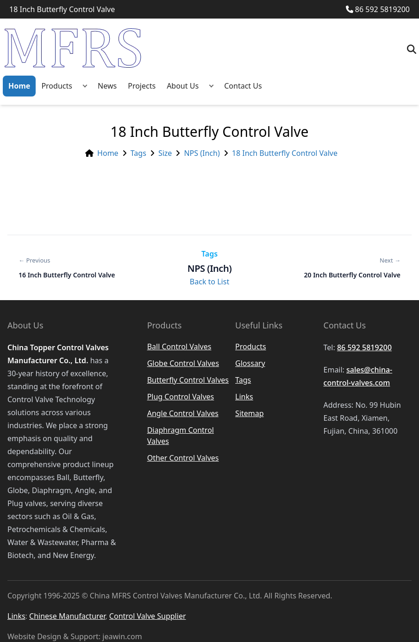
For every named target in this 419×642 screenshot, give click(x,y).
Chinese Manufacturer (67, 616)
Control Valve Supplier (147, 616)
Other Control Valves (183, 458)
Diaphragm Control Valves (180, 435)
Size (165, 153)
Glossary (250, 363)
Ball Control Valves (179, 346)
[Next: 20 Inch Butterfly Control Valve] (352, 268)
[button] (85, 86)
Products (56, 86)
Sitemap (249, 413)
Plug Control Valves (180, 397)
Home (19, 86)
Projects (142, 86)
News (107, 86)
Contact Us (243, 86)
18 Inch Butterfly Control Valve (285, 153)
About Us (183, 86)
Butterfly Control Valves (188, 380)
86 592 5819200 (378, 9)
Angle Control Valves (183, 413)
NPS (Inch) (201, 153)
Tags (138, 153)
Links (244, 397)
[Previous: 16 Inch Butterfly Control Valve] (67, 268)
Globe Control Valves (183, 363)
